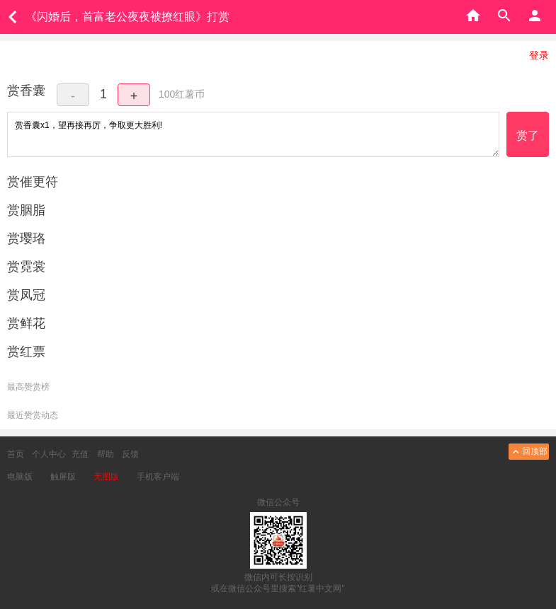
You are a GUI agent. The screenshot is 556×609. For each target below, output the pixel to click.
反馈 (130, 454)
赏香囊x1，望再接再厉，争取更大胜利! (253, 134)
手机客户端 (158, 477)
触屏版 (63, 477)
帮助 (105, 454)
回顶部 (529, 452)
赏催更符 (32, 182)
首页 (15, 454)
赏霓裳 (26, 267)
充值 (80, 454)
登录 (539, 55)
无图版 (106, 477)
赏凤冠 (26, 295)
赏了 (527, 135)
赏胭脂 (26, 210)
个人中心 (49, 454)
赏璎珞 (26, 238)
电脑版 (20, 477)
